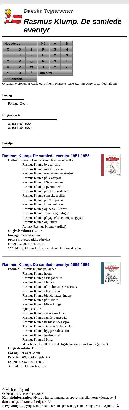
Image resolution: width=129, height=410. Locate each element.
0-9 (43, 43)
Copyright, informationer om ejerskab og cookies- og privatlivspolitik (70, 406)
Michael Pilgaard (37, 402)
